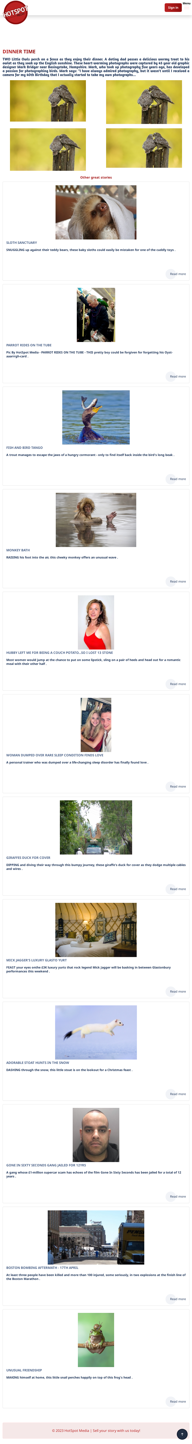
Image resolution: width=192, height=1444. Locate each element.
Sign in (173, 7)
